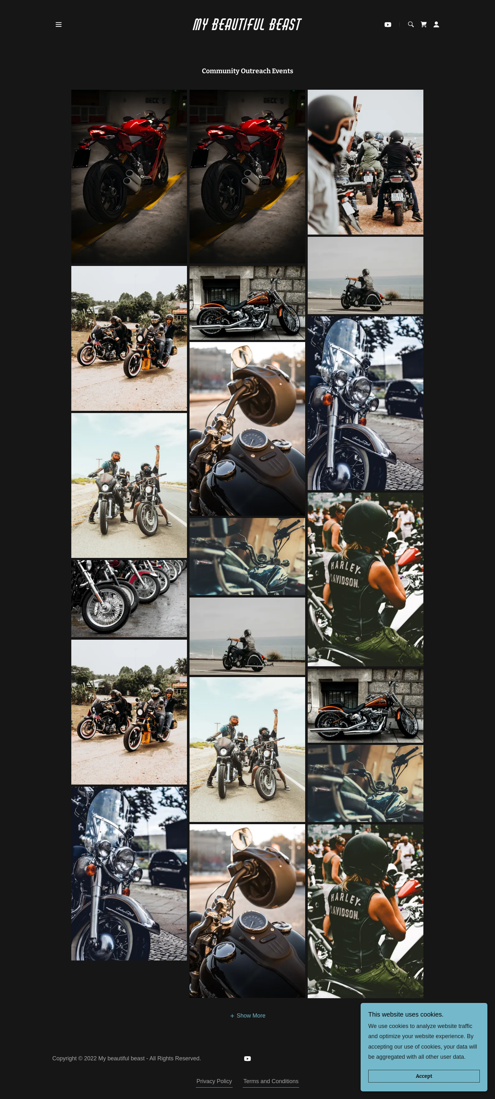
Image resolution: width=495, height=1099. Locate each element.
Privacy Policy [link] (214, 1081)
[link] (247, 24)
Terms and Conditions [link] (271, 1081)
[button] (58, 24)
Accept (424, 1076)
